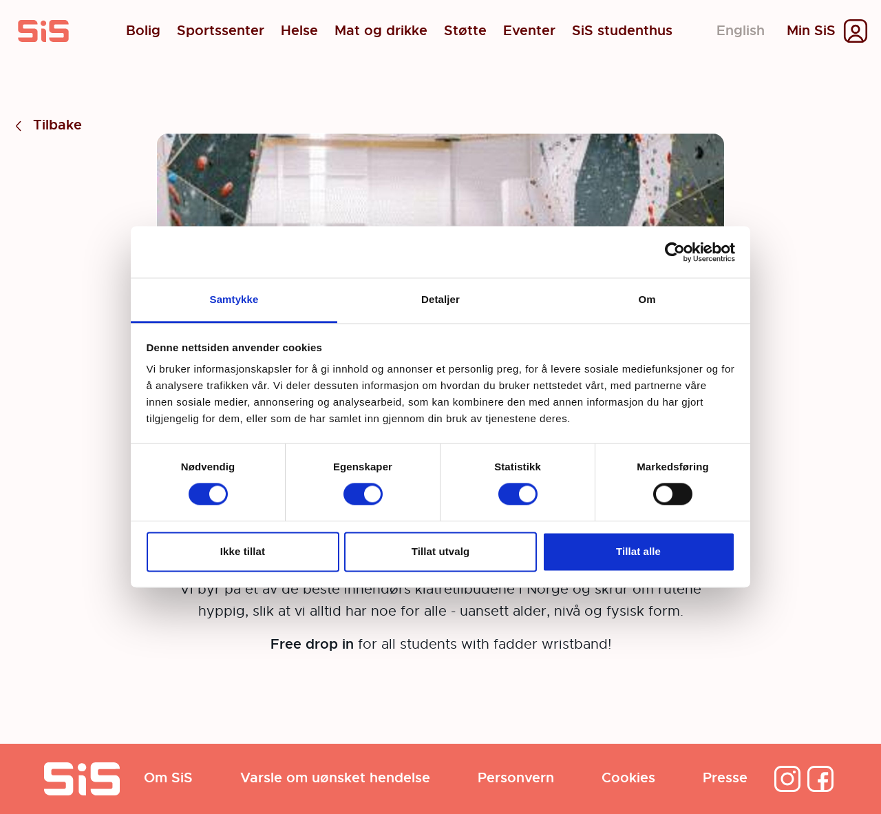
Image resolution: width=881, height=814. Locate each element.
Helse (299, 31)
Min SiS (811, 31)
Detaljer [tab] (440, 299)
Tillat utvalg (440, 551)
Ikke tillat (242, 551)
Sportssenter (220, 31)
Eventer (529, 31)
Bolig (143, 31)
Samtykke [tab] (234, 299)
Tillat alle (638, 551)
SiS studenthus (622, 31)
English (741, 30)
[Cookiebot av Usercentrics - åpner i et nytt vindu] (675, 252)
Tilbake (46, 125)
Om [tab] (646, 299)
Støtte (465, 31)
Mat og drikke (381, 31)
